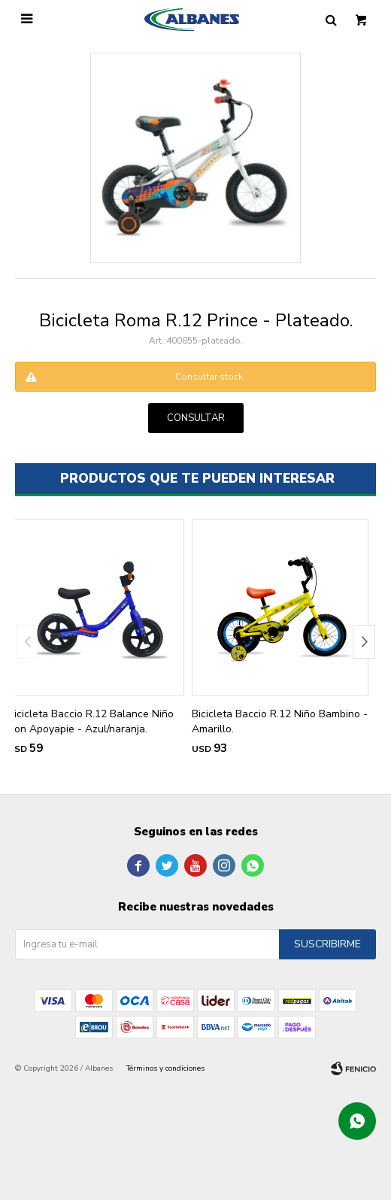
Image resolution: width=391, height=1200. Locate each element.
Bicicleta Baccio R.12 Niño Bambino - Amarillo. (280, 721)
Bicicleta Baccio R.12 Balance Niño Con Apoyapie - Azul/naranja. (91, 721)
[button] (364, 642)
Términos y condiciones (165, 1068)
